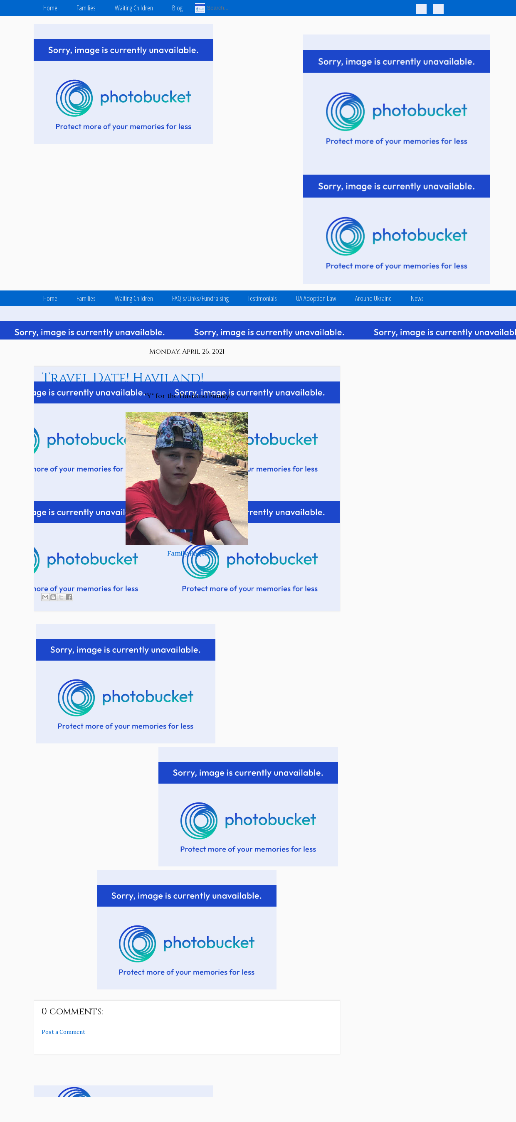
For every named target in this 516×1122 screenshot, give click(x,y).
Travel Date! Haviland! (123, 378)
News (417, 298)
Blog (177, 7)
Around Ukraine (373, 298)
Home (50, 7)
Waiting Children (134, 7)
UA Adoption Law (316, 298)
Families (86, 7)
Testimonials (262, 298)
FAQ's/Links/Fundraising (200, 298)
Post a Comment (63, 1032)
